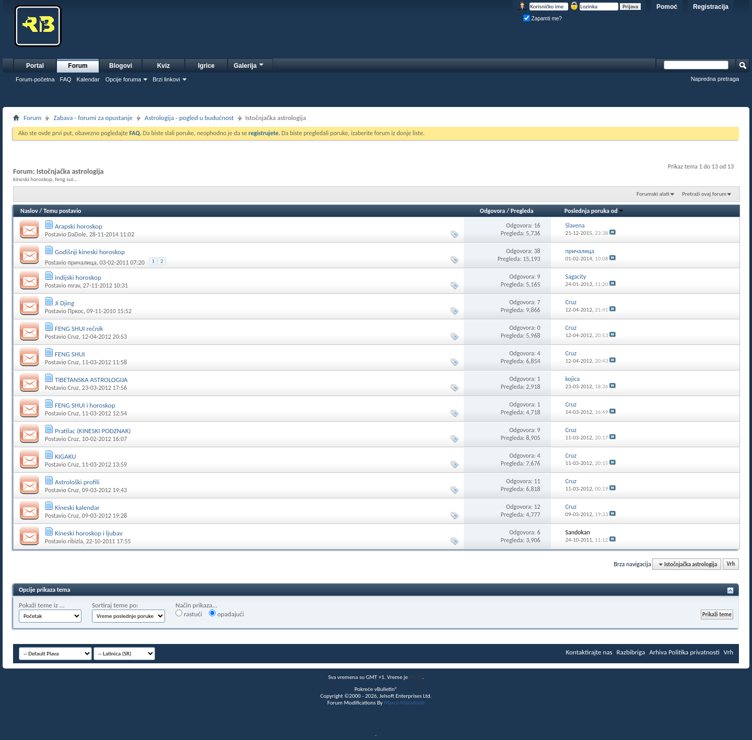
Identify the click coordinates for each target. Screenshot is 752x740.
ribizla (75, 541)
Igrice (206, 65)
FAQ (66, 79)
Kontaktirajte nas (589, 652)
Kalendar (88, 79)
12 (537, 506)
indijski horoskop (78, 277)
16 (537, 225)
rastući (188, 614)
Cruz (73, 336)
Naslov (29, 210)
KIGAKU (65, 456)
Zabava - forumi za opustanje (92, 118)
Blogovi (120, 65)
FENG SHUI (70, 354)
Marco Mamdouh (404, 702)
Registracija (710, 6)
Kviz (163, 65)
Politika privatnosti (694, 652)
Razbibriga (631, 652)
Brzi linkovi (166, 79)
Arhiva (658, 652)
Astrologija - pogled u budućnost (189, 118)
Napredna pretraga (715, 79)
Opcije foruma (123, 79)
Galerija (249, 64)
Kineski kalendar (77, 507)
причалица (81, 262)
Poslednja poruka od (594, 210)
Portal (35, 65)
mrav (73, 285)
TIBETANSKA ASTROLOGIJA (91, 380)
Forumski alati (653, 193)
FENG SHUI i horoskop (85, 405)
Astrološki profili (77, 482)
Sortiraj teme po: (115, 605)
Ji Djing (64, 303)
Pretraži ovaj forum (704, 193)
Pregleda (522, 210)
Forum (77, 65)
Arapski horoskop (78, 226)
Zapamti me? (542, 18)
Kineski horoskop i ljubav (89, 533)
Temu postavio (62, 210)
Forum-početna (35, 79)
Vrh (730, 564)
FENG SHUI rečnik (79, 328)
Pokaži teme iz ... (42, 605)
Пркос (75, 311)
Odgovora (493, 210)
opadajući (226, 614)
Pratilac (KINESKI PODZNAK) (93, 431)
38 (537, 251)
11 (537, 481)
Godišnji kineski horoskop (90, 252)
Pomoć (666, 6)
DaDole (76, 234)
